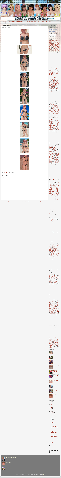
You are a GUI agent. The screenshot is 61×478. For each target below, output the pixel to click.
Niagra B (56, 219)
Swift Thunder (51, 311)
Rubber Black (51, 268)
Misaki (50, 200)
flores (53, 133)
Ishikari (56, 157)
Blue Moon (55, 77)
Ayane (6, 173)
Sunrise (54, 307)
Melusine (53, 194)
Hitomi (54, 149)
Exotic (55, 128)
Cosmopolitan (51, 99)
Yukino (53, 346)
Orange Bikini (55, 230)
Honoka (10, 173)
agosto (52, 418)
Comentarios (52, 36)
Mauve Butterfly (51, 192)
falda (54, 129)
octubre (52, 415)
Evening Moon (56, 127)
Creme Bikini (57, 101)
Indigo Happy (57, 154)
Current (57, 105)
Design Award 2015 (55, 113)
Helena (50, 147)
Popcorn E (52, 252)
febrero (52, 440)
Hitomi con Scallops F (54, 432)
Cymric (50, 107)
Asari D (55, 53)
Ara (55, 49)
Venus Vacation (52, 324)
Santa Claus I (53, 276)
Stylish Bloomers (51, 304)
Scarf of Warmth (57, 281)
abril (51, 423)
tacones (58, 311)
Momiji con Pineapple (54, 431)
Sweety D (57, 309)
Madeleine (50, 187)
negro (15, 173)
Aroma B (51, 51)
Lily (53, 177)
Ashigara (50, 54)
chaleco (54, 89)
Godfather (51, 142)
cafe (58, 83)
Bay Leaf (57, 64)
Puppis (58, 257)
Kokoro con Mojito (53, 426)
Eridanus (54, 125)
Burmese (50, 83)
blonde (57, 74)
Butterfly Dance (55, 83)
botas (50, 81)
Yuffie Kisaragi (54, 345)
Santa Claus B (56, 274)
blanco (50, 74)
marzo (52, 425)
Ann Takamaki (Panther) (55, 48)
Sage (58, 269)
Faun (54, 130)
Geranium (58, 140)
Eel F (58, 122)
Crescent (51, 102)
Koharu (54, 164)
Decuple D (51, 111)
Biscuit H (50, 70)
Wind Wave (54, 340)
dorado (53, 120)
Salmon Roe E (51, 271)
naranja (50, 211)
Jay (58, 157)
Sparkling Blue (57, 299)
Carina (54, 85)
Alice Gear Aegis (55, 43)
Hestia (58, 147)
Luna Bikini (58, 182)
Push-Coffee (52, 260)
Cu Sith (55, 103)
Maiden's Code (57, 187)
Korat (50, 166)
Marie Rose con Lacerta (54, 439)
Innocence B (52, 155)
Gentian (50, 140)
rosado (52, 264)
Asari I (57, 53)
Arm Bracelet (50, 50)
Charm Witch (54, 90)
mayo (52, 422)
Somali (53, 298)
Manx (54, 189)
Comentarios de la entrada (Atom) (11, 203)
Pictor (50, 243)
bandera (57, 63)
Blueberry (53, 80)
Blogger (44, 474)
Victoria (56, 326)
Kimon (58, 162)
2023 (51, 404)
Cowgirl (55, 100)
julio (51, 419)
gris (57, 144)
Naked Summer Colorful (52, 210)
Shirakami (57, 292)
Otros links (3, 23)
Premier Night (52, 254)
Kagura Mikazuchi (51, 160)
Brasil (52, 82)
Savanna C (54, 277)
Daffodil (53, 107)
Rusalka (55, 268)
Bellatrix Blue (51, 66)
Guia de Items (28, 21)
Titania (55, 318)
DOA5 (52, 117)
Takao (52, 312)
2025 (51, 401)
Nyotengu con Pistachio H (54, 436)
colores (57, 96)
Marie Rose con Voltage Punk (55, 371)
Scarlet (51, 282)
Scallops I (50, 281)
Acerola (57, 41)
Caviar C (50, 87)
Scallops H (56, 280)
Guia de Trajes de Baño (11, 21)
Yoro (58, 344)
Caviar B (57, 86)
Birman (57, 68)
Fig (54, 131)
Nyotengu (55, 226)
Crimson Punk (55, 102)
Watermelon (50, 334)
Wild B (50, 339)
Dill (58, 115)
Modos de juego (44, 21)
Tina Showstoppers (57, 317)
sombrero (57, 298)
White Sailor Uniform (55, 336)
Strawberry (57, 303)
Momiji (56, 202)
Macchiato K (56, 183)
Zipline (51, 347)
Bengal (53, 67)
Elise (57, 123)
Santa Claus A (52, 274)
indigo (54, 154)
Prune (55, 255)
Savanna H (55, 278)
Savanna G (51, 278)
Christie (53, 93)
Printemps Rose (51, 255)
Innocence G (50, 157)
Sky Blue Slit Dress (57, 295)
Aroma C (54, 51)
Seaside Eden (51, 285)
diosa (51, 116)
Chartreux (58, 90)
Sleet (50, 296)
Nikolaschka (55, 222)
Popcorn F (56, 252)
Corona (57, 98)
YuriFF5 (56, 346)
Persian (53, 241)
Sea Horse (58, 284)
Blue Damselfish (54, 76)
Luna (54, 182)
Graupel (55, 144)
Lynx (50, 183)
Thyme (56, 314)
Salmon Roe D (56, 270)
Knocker (57, 163)
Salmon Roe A (52, 270)
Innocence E (51, 156)
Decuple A (54, 110)
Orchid (53, 231)
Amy (51, 47)
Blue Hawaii (58, 76)
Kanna (57, 160)
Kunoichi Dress (53, 166)
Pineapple (56, 243)
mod (49, 202)
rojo (58, 263)
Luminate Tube (54, 180)
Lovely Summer (55, 179)
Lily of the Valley (57, 177)
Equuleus (50, 125)
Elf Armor (54, 123)
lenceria (50, 175)
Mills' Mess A (50, 195)
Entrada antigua (43, 201)
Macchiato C (51, 184)
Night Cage (57, 221)
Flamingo (50, 133)
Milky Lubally (56, 194)
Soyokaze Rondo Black (52, 299)
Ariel (57, 49)
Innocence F (56, 156)
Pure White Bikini (54, 258)
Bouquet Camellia (55, 81)
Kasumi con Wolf (53, 435)
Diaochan (56, 115)
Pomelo (55, 250)
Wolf (53, 341)
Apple (50, 49)
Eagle (49, 122)
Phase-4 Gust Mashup (51, 242)
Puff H (50, 257)
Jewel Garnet (50, 159)
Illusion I (51, 154)
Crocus (58, 102)
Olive (51, 229)
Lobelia (58, 178)
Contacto (53, 21)
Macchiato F (54, 185)
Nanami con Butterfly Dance (56, 376)
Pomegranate (51, 250)
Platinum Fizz (56, 249)
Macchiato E (50, 185)
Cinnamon (57, 93)
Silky (57, 294)
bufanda (57, 82)
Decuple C (58, 110)
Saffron (56, 269)
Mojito (53, 202)
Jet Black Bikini (51, 158)
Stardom (57, 301)
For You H (54, 134)
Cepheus (57, 88)
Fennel (57, 130)
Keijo (52, 162)
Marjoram (57, 190)
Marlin (50, 191)
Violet (58, 326)
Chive (57, 92)
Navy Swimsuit (56, 213)
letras (58, 176)
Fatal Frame (51, 130)
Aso (53, 54)
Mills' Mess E (57, 196)
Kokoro (56, 165)
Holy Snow (56, 150)
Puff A (50, 256)
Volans (51, 328)
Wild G (55, 339)
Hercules (55, 147)
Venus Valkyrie (51, 325)
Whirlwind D (50, 335)
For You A (58, 133)
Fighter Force (57, 131)
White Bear (55, 335)
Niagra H (51, 221)
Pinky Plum (57, 245)
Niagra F (55, 220)
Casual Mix (57, 85)
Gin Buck (58, 141)
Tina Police (58, 316)
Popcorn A (58, 250)
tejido (54, 313)
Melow (56, 193)
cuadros (58, 103)
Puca (57, 255)
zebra (58, 346)
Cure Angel (50, 105)
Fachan (57, 128)
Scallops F (52, 280)
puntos (56, 257)
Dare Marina (56, 108)
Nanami (57, 210)
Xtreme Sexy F (56, 342)
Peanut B (58, 238)
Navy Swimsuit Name (52, 214)
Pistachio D (57, 246)
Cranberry (58, 100)
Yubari (51, 345)
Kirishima (53, 163)
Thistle (53, 314)
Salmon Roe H (56, 271)
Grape (51, 143)
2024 (51, 403)
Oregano (57, 231)
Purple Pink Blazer (54, 259)
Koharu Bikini (57, 164)
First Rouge (54, 132)
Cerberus (50, 89)
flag (57, 132)
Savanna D (57, 277)
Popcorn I (58, 253)
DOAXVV (51, 119)
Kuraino (57, 166)
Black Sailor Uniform (51, 73)
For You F (51, 134)
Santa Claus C (50, 275)
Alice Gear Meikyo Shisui (55, 45)
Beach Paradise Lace (52, 65)
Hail (49, 145)
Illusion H (58, 153)
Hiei (53, 148)
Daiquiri (50, 108)
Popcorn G (50, 253)
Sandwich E (54, 273)
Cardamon (50, 85)
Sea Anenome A (55, 283)
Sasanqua (57, 276)
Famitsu (58, 129)
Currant (54, 105)
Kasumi (50, 161)
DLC (58, 116)
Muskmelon (50, 208)
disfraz (55, 116)
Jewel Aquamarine (56, 158)
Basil (53, 64)
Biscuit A (50, 69)
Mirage (57, 199)
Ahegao (50, 42)
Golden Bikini (57, 142)
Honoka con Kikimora (54, 433)
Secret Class (57, 286)
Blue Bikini (55, 75)
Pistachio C (53, 246)
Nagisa (51, 209)
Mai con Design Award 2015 (55, 390)
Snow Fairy (57, 296)
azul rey (52, 60)
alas (57, 42)
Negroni (53, 217)
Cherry (51, 91)
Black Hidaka (53, 71)
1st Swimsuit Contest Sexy (55, 40)
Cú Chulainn (51, 103)
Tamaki (56, 312)
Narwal (55, 211)
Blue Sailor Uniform (52, 79)
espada (50, 126)
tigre (53, 315)
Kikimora (13, 173)
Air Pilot (54, 42)
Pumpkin (53, 257)
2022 (51, 405)
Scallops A (54, 279)
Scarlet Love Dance (55, 282)
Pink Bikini (52, 244)
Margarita (57, 189)
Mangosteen (50, 189)
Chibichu (57, 91)
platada (50, 249)
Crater (50, 101)
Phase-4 (57, 241)
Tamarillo (50, 313)
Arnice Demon (55, 50)
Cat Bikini (50, 86)
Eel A (52, 122)
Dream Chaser (51, 121)
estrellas (58, 126)
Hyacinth (50, 153)
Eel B (54, 122)
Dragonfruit (57, 120)
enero (52, 442)
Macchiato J (56, 186)
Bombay (57, 80)
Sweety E (50, 310)
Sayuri (51, 279)
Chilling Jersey (54, 92)
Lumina (50, 180)
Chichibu (50, 92)
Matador (57, 191)
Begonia (57, 65)
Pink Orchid (53, 245)
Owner (54, 233)
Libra (51, 177)
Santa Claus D (55, 275)
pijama (52, 243)
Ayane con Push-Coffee (9, 467)
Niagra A (53, 219)
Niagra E (52, 220)
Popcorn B (51, 251)
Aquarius (53, 49)
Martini (53, 191)
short (58, 293)
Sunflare (50, 306)
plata (57, 248)
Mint (49, 199)
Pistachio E (50, 247)
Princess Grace (56, 254)
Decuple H (52, 112)
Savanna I (58, 278)
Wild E (52, 339)
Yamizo (50, 344)
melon (52, 193)
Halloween (53, 145)
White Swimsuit (51, 337)
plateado (53, 249)
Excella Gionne (51, 128)
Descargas (39, 21)
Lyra (53, 183)
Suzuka (54, 308)
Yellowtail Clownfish (54, 344)
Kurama (50, 167)
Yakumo (57, 343)
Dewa (53, 115)
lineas (51, 178)
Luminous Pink (53, 181)
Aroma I (53, 52)
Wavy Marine (56, 334)
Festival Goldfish (51, 131)
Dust (57, 121)
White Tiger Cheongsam (55, 338)
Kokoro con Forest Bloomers (55, 437)
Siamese (52, 294)
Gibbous (54, 141)
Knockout (50, 164)
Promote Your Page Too (52, 31)
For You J (58, 134)
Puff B (52, 256)
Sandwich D (50, 273)
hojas (58, 149)
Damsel (53, 108)
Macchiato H (52, 186)
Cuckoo (51, 104)
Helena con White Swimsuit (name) (55, 429)
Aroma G (50, 52)
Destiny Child (51, 114)
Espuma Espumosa (54, 126)
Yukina (50, 346)
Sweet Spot (53, 309)
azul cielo (57, 59)
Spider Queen (52, 300)
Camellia (52, 84)
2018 (51, 411)
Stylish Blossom (56, 304)
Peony (50, 241)
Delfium (55, 112)
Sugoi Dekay (56, 305)
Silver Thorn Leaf (51, 295)
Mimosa (57, 198)
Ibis (52, 153)
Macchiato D (56, 184)
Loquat (51, 179)
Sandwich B (57, 272)
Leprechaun (54, 176)
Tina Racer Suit (52, 317)
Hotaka (50, 152)
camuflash (56, 84)
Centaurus (52, 88)
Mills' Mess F (51, 197)
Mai (53, 187)
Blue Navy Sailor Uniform (56, 78)
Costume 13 (56, 99)
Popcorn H (54, 253)
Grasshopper (50, 144)
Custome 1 (50, 106)
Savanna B (50, 277)
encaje (8, 173)
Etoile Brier (51, 127)
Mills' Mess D (53, 196)
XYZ (54, 343)
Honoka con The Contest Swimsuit (55, 385)
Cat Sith (54, 86)
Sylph (54, 311)
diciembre (52, 412)
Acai (54, 41)
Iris (53, 157)
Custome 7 (54, 106)
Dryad (55, 121)
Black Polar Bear (56, 72)
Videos (50, 21)
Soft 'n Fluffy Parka (52, 297)
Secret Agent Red (52, 286)
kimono (50, 163)
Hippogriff (50, 149)
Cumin (54, 104)
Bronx (54, 82)
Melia (50, 193)
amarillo (58, 46)
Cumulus (57, 104)
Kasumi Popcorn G (55, 394)
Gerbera (51, 141)
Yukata (58, 345)
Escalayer (57, 125)
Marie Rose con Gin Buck (54, 427)
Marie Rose (51, 190)
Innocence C (56, 155)
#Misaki (50, 40)
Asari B (51, 53)
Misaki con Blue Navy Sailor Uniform (56, 361)
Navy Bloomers (55, 212)
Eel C (56, 122)
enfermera (56, 124)
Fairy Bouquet (51, 129)
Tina (56, 315)
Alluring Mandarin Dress (52, 46)
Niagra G (58, 220)
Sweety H (57, 310)
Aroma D (57, 51)
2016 (51, 445)
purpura (58, 259)
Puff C (55, 256)
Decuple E (55, 111)
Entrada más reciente (6, 201)
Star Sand (53, 301)
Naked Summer (56, 209)
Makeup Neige (56, 188)
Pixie (54, 248)
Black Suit (57, 73)
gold (54, 142)
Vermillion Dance (51, 326)
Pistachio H (58, 247)
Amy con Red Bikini (56, 351)
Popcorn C (55, 251)
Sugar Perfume (51, 305)
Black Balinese (55, 70)
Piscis (50, 246)
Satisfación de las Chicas (20, 21)
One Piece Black (55, 229)
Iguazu (55, 153)
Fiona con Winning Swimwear (55, 381)
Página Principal (4, 21)
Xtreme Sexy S (51, 343)
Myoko (54, 208)
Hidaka (51, 148)
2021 (51, 407)
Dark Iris (50, 109)
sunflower (54, 306)
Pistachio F (54, 247)
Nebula (57, 214)
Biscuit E (54, 69)
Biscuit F (57, 69)
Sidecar (55, 294)
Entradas (51, 34)
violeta (54, 327)
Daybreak (56, 109)
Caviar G (56, 87)
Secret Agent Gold (57, 285)
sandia (50, 272)
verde (56, 325)
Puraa (50, 258)
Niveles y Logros (33, 21)
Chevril (54, 91)
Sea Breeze (54, 284)
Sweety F (54, 310)
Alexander (50, 43)
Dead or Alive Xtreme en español (53, 29)
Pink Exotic (56, 244)
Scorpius (50, 283)
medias (56, 192)
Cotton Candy (51, 100)
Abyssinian (50, 41)
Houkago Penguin (55, 152)
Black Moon (57, 71)
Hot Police (56, 151)
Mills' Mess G (55, 197)
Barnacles (50, 64)
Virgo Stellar (57, 327)
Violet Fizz (51, 327)
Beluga (50, 67)
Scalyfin (53, 281)
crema (53, 101)
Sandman (53, 272)
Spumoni (56, 300)
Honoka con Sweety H (56, 366)
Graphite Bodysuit (55, 143)
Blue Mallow (51, 77)
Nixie (58, 222)
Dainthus (57, 107)
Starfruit (50, 302)
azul (52, 59)
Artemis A (56, 52)
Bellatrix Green (56, 66)
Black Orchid (51, 72)
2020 (51, 408)
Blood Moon (51, 75)
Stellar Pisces (53, 303)
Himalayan (56, 148)
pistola (51, 248)
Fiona (51, 132)
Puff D (57, 256)
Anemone (55, 47)
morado (51, 204)
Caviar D (53, 87)
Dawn (53, 109)
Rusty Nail (52, 269)
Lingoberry (54, 178)
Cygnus (57, 106)
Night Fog (51, 222)
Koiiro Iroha (51, 165)
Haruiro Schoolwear (55, 146)
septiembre (53, 416)
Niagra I (54, 221)
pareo (53, 235)
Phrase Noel (56, 242)
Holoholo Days (52, 150)
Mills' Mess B (55, 195)
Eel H (51, 123)
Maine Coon (51, 188)
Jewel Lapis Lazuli (56, 159)
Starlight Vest (54, 302)
